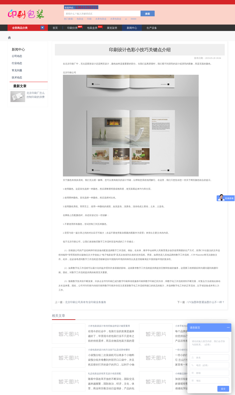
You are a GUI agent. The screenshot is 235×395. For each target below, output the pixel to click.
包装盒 (80, 19)
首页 (55, 28)
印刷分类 (72, 28)
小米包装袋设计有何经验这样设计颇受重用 (109, 326)
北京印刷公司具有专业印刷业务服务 (85, 302)
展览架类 (112, 28)
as (126, 19)
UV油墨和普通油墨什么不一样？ (206, 302)
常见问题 (17, 70)
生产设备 (152, 28)
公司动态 (17, 56)
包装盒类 (92, 28)
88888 (133, 19)
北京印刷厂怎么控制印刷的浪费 (36, 95)
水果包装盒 (100, 19)
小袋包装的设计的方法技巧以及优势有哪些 (109, 349)
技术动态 (17, 77)
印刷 (89, 19)
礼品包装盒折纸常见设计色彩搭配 (104, 373)
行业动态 (17, 63)
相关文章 (58, 316)
